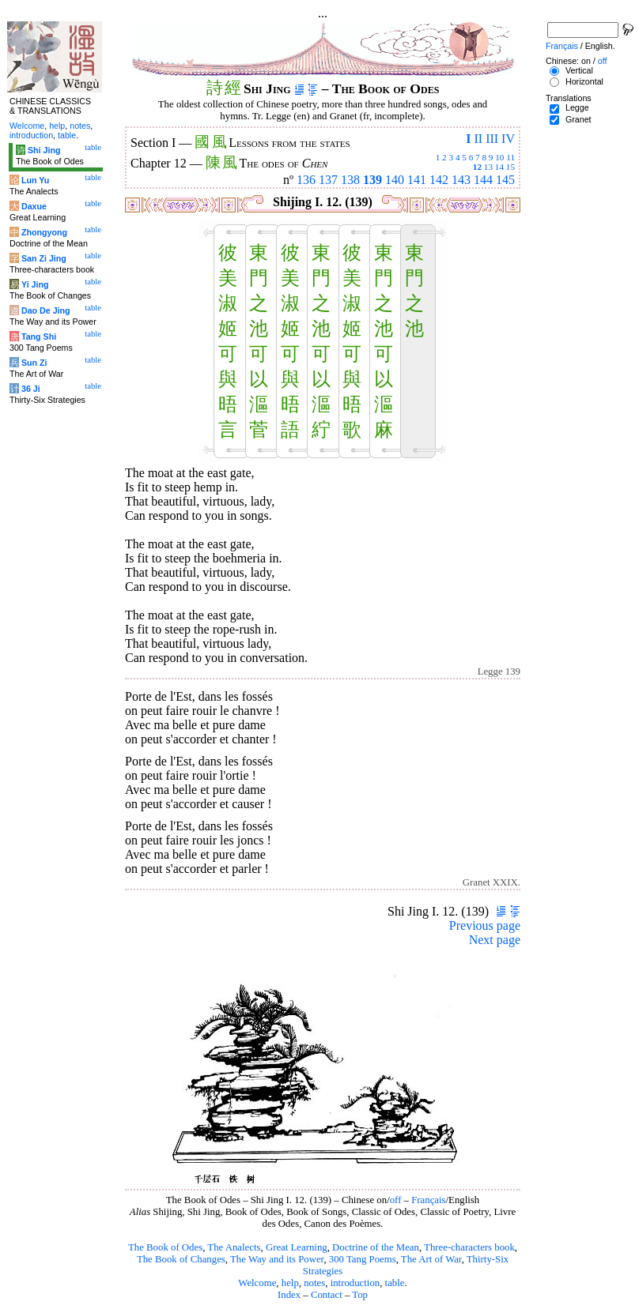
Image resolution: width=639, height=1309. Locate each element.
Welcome (257, 1282)
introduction (355, 1282)
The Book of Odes (165, 1247)
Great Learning (296, 1247)
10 (499, 157)
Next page (494, 939)
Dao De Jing (45, 310)
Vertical (579, 70)
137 (328, 179)
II (478, 138)
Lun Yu (35, 180)
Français (428, 1200)
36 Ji (30, 388)
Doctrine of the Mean (375, 1247)
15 (510, 166)
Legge (577, 107)
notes (314, 1282)
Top (360, 1294)
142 (438, 179)
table (395, 1282)
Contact (326, 1294)
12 (477, 166)
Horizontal (584, 81)
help (290, 1282)
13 (488, 166)
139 (372, 179)
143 (461, 179)
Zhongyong (44, 232)
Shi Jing (44, 150)
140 (394, 179)
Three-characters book (469, 1247)
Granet (578, 119)
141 (416, 179)
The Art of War (431, 1259)
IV (508, 138)
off (396, 1200)
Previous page (484, 925)
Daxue (34, 206)
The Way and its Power (276, 1259)
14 (499, 166)
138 (350, 179)
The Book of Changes (181, 1259)
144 (483, 179)
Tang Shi (38, 336)
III (492, 138)
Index (289, 1294)
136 (306, 179)
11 (510, 157)
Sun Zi (34, 362)
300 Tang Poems (362, 1259)
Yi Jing (35, 284)
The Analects (233, 1247)
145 (505, 179)
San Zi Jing (43, 258)
